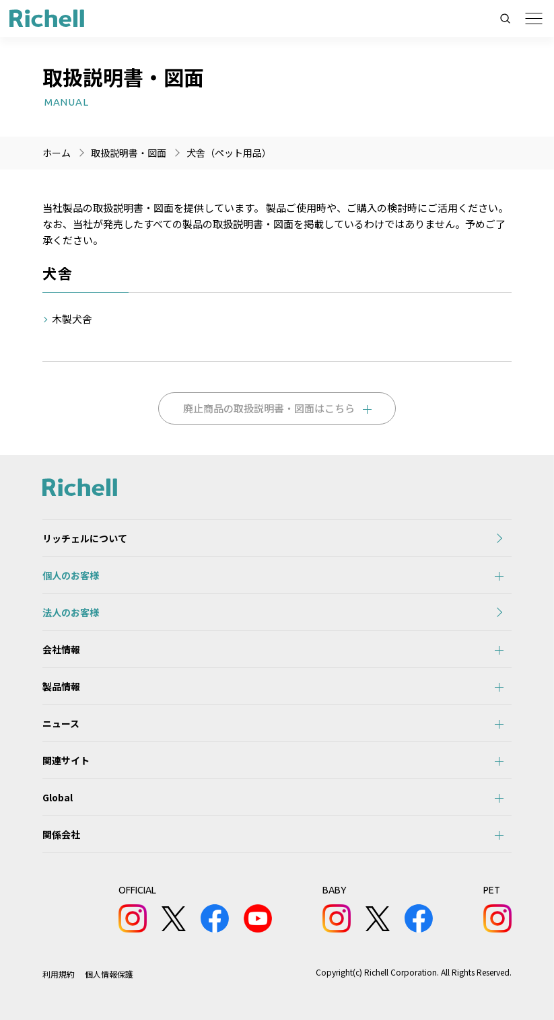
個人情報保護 (109, 974)
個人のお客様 (70, 575)
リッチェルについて (84, 538)
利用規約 (58, 974)
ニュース (60, 723)
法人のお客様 (70, 612)
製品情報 (61, 686)
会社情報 (61, 649)
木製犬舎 (72, 319)
